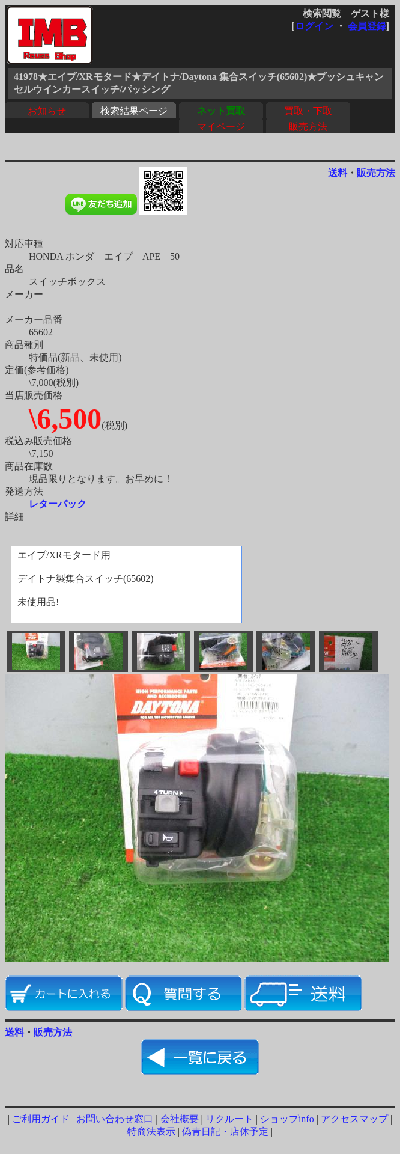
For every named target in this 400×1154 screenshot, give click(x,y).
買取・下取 (308, 111)
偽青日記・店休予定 (225, 1131)
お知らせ (47, 111)
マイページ (221, 126)
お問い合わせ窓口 (114, 1119)
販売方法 (308, 126)
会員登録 (367, 26)
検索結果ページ (134, 111)
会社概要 (179, 1119)
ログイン (314, 26)
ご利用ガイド (41, 1119)
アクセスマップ (354, 1119)
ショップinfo (287, 1119)
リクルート (229, 1119)
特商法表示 (151, 1131)
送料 (337, 173)
